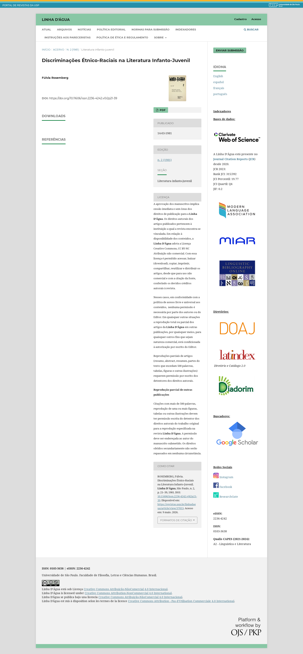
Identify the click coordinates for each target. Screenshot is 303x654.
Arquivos (64, 29)
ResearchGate (225, 496)
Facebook (222, 487)
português (220, 94)
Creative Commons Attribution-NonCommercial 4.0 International (128, 593)
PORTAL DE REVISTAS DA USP (21, 5)
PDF (162, 110)
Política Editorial (111, 29)
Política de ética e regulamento (122, 37)
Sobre (159, 37)
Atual (46, 29)
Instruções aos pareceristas (67, 37)
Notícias (84, 29)
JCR (252, 159)
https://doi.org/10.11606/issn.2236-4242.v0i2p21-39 (83, 98)
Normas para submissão (150, 29)
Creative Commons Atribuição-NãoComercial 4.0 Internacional (125, 589)
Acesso (256, 19)
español (218, 82)
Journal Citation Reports (230, 159)
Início (46, 49)
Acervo (58, 49)
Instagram (223, 477)
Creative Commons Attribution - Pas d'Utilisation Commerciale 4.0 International (181, 601)
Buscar (251, 29)
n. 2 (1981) (73, 49)
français (218, 88)
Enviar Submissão (230, 50)
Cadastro (240, 19)
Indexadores (185, 29)
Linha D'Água (56, 19)
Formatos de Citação (176, 520)
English (218, 76)
